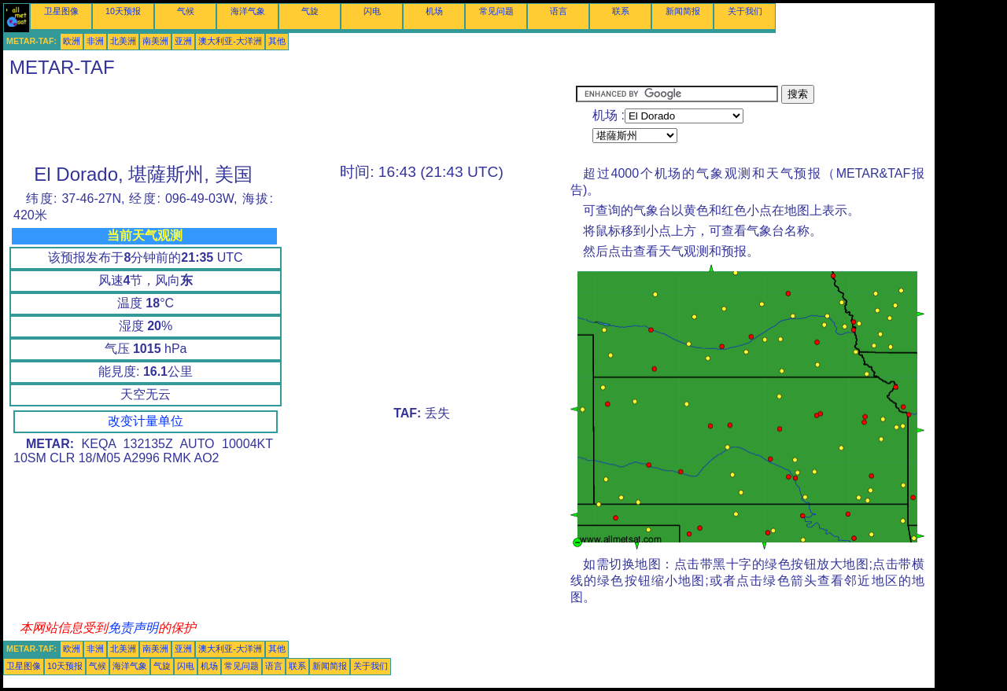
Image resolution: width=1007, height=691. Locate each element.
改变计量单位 (145, 421)
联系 (620, 11)
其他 (277, 41)
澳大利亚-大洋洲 (230, 41)
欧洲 (71, 41)
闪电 (372, 11)
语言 (558, 11)
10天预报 (123, 11)
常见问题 (496, 11)
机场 (434, 11)
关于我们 (745, 11)
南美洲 (155, 41)
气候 (185, 11)
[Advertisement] (289, 120)
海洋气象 (248, 11)
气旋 (310, 11)
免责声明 (133, 627)
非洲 (95, 41)
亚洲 (183, 41)
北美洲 (123, 41)
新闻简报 (683, 11)
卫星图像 (61, 11)
